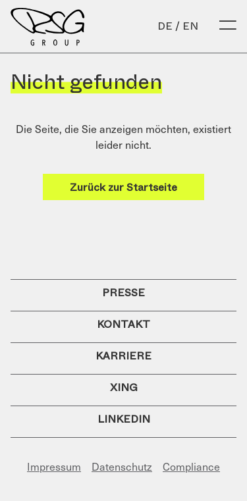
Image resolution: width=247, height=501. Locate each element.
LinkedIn (123, 419)
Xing (124, 387)
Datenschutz (122, 466)
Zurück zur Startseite (123, 187)
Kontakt (123, 324)
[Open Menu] (227, 26)
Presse (123, 292)
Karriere (123, 355)
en (190, 26)
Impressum (54, 466)
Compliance (191, 466)
